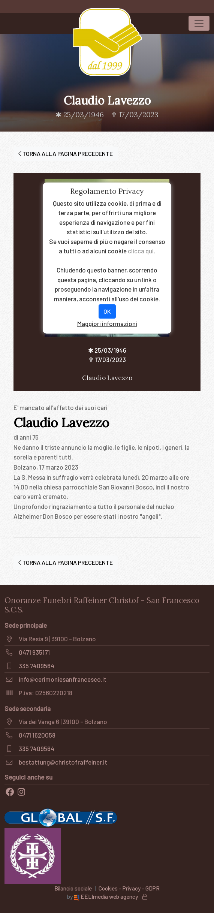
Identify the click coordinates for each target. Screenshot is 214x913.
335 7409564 (36, 665)
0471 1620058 (37, 735)
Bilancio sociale (73, 888)
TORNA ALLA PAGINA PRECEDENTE (65, 153)
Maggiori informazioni (107, 323)
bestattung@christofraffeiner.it (63, 762)
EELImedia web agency (106, 896)
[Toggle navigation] (199, 23)
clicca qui (141, 250)
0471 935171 (34, 652)
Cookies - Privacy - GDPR (129, 888)
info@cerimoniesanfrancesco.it (62, 679)
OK (107, 311)
